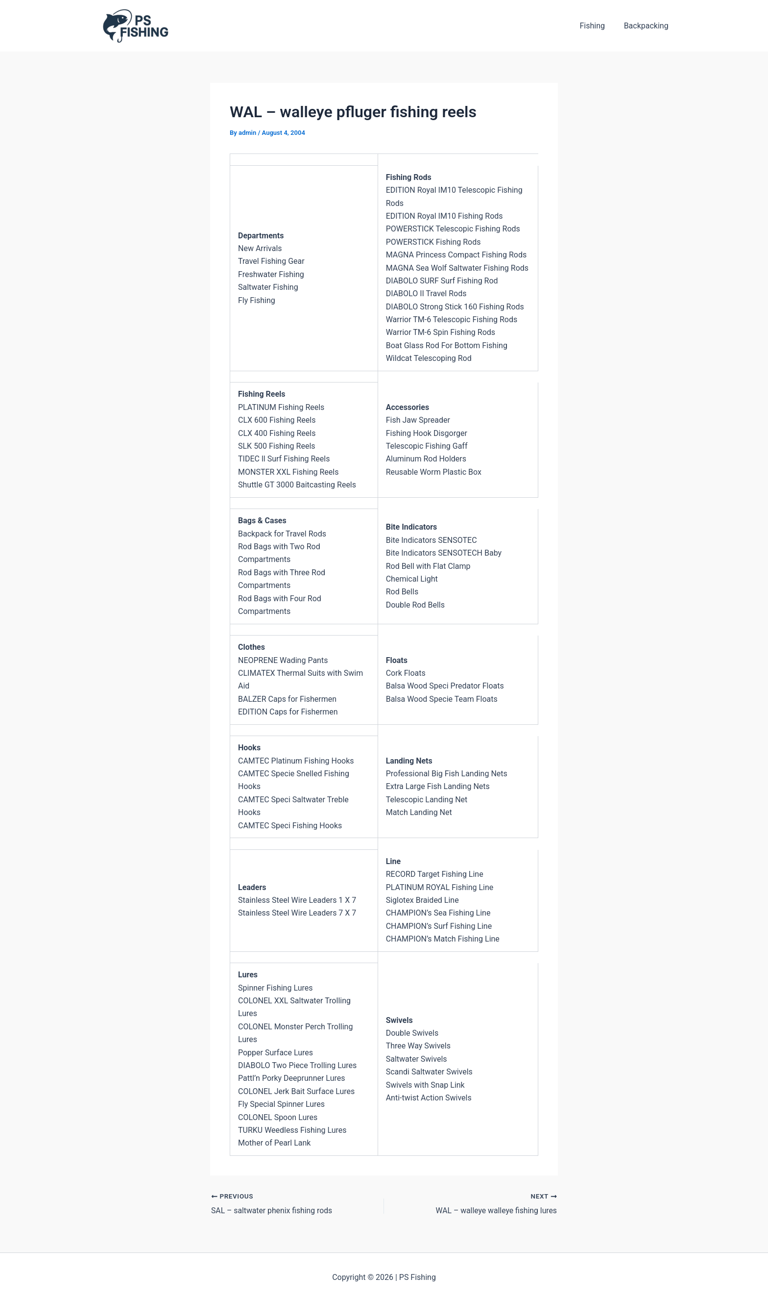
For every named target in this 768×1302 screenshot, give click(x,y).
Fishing (597, 25)
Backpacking (647, 25)
